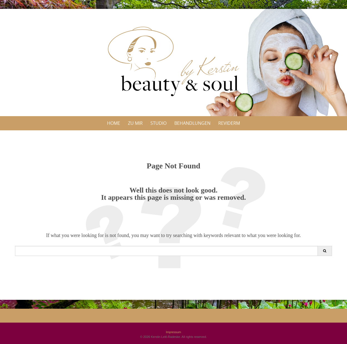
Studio (158, 123)
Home (113, 123)
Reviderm (229, 123)
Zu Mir (135, 123)
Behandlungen (192, 123)
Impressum (173, 332)
